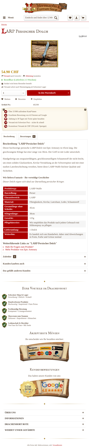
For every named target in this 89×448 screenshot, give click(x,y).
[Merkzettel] (70, 17)
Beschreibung (9, 136)
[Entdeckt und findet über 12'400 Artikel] (41, 17)
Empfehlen (36, 99)
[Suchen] (55, 17)
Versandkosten (57, 445)
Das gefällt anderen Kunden (16, 270)
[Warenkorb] (83, 17)
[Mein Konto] (76, 17)
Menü (8, 17)
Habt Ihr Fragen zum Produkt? (18, 247)
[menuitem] (8, 17)
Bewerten (20, 99)
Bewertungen (27, 136)
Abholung (29, 76)
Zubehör (9, 256)
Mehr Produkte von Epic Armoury (20, 249)
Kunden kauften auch (13, 263)
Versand (7, 76)
